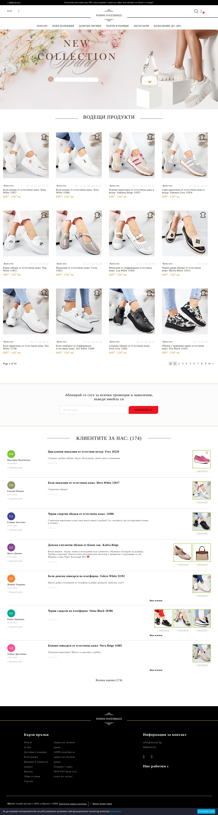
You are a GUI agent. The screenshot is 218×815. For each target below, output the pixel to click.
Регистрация (31, 757)
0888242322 (14, 3)
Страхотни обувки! (58, 489)
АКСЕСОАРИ (141, 26)
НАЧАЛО (42, 26)
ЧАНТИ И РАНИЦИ (117, 26)
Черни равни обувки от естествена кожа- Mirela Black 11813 (181, 269)
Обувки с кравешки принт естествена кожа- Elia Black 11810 (183, 347)
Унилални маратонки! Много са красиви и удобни (74, 652)
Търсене (28, 781)
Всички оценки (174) (109, 680)
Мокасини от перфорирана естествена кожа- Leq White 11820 (130, 269)
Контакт (28, 771)
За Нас (27, 747)
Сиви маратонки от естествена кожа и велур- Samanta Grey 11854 (183, 191)
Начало (28, 742)
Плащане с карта (63, 766)
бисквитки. (116, 811)
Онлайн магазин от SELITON (182, 804)
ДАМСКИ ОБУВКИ (90, 26)
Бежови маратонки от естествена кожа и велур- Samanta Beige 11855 (131, 191)
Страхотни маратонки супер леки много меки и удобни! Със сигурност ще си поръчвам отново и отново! (98, 521)
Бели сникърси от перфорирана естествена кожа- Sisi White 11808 (75, 347)
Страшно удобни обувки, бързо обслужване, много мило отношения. (84, 458)
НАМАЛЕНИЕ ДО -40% (167, 26)
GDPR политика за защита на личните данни (64, 757)
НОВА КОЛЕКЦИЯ (63, 26)
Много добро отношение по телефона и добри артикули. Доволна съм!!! (86, 582)
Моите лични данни (102, 804)
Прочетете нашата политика (73, 804)
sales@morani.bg (152, 742)
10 (209, 363)
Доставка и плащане (35, 752)
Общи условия (32, 776)
